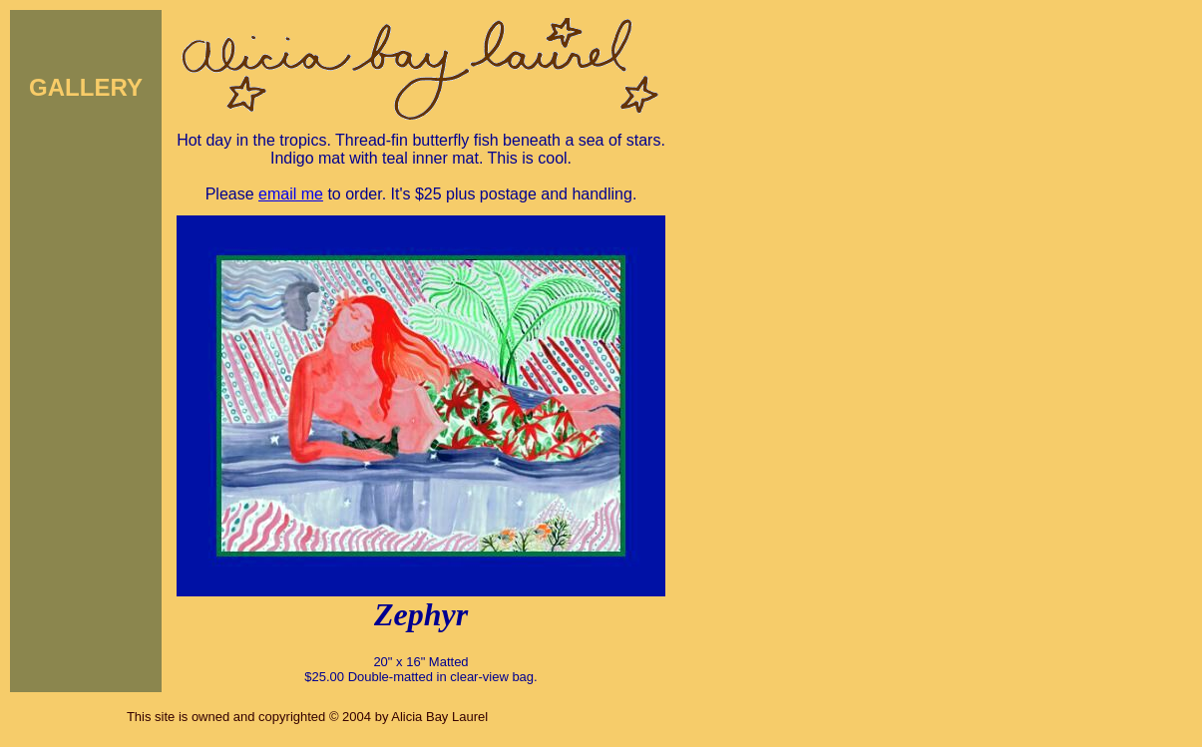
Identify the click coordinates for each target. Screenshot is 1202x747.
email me (290, 194)
